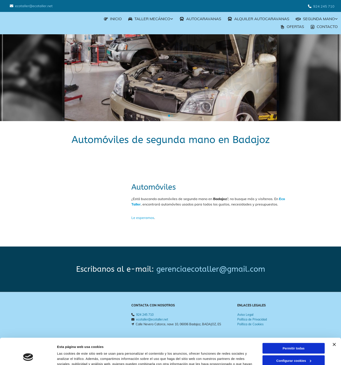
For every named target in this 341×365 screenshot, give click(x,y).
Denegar (293, 348)
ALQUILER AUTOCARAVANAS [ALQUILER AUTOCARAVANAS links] (258, 18)
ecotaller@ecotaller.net (34, 6)
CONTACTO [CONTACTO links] (324, 26)
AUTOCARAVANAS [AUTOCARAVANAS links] (200, 18)
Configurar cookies (293, 336)
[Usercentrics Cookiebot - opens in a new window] (28, 356)
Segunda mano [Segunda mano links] (315, 18)
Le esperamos (142, 217)
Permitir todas (294, 324)
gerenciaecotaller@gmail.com (210, 269)
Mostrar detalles (69, 356)
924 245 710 (323, 6)
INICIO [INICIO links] (113, 18)
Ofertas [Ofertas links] (292, 26)
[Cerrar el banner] (334, 319)
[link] (147, 19)
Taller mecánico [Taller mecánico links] (149, 18)
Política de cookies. (167, 344)
